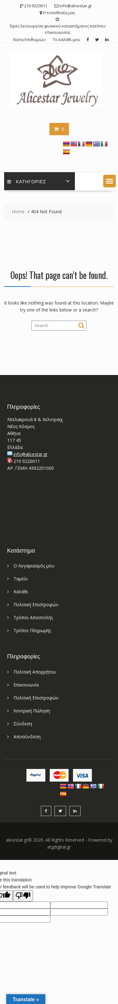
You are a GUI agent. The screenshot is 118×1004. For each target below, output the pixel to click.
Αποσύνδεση (27, 737)
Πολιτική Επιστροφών (36, 605)
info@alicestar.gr (31, 454)
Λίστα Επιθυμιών (29, 39)
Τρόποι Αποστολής (33, 617)
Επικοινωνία (26, 685)
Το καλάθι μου (66, 39)
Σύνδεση (23, 724)
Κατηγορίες (26, 181)
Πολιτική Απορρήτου (35, 672)
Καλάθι (21, 592)
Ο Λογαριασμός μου (34, 566)
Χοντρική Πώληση (32, 711)
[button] (109, 181)
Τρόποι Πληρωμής (32, 630)
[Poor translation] (23, 896)
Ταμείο (21, 579)
